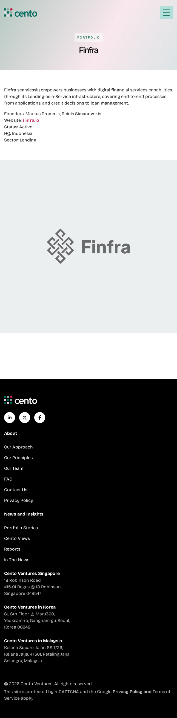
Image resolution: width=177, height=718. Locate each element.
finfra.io (31, 120)
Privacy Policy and (133, 691)
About (10, 433)
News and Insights (24, 514)
